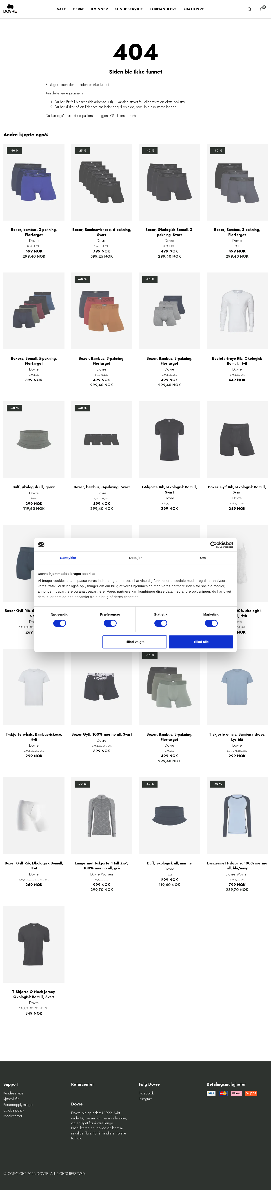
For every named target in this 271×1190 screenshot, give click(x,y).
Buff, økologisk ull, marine (169, 863)
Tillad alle (201, 642)
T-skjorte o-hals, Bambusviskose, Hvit (34, 737)
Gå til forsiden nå (123, 115)
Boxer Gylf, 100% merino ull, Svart (101, 734)
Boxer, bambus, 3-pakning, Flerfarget (34, 232)
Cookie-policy (13, 1110)
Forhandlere (163, 9)
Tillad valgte (134, 642)
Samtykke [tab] (68, 558)
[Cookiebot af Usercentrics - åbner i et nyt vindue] (213, 544)
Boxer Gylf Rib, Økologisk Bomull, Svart (237, 490)
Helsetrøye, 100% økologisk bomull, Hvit (237, 613)
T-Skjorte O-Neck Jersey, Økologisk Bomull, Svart (34, 994)
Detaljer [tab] (135, 558)
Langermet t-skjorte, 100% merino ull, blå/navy (237, 866)
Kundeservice (129, 9)
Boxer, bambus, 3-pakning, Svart (102, 487)
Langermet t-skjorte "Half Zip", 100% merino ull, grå (101, 866)
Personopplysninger (18, 1104)
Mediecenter (12, 1116)
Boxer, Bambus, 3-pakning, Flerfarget (237, 232)
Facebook (146, 1093)
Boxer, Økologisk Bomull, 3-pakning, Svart (169, 232)
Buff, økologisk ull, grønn (34, 487)
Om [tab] (203, 558)
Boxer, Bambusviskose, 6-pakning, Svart (101, 232)
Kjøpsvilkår (11, 1098)
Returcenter (82, 1084)
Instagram (145, 1098)
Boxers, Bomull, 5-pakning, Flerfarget (34, 361)
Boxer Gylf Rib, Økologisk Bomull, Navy (34, 613)
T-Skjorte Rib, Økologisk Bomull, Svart (169, 490)
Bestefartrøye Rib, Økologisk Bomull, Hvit (237, 361)
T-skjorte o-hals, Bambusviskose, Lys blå (237, 737)
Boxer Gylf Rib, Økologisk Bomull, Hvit (34, 866)
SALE (61, 9)
